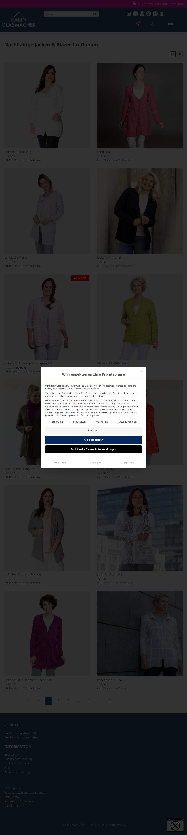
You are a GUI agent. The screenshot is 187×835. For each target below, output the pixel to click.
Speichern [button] (93, 413)
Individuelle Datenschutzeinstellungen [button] (93, 432)
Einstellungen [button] (66, 398)
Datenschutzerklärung (101, 395)
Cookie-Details (59, 445)
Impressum (129, 445)
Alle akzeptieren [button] (93, 423)
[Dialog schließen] (142, 355)
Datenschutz (95, 445)
